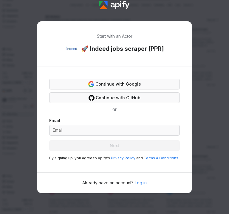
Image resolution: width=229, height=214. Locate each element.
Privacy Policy (123, 158)
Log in (141, 182)
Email (54, 120)
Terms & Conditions (161, 158)
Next (114, 145)
